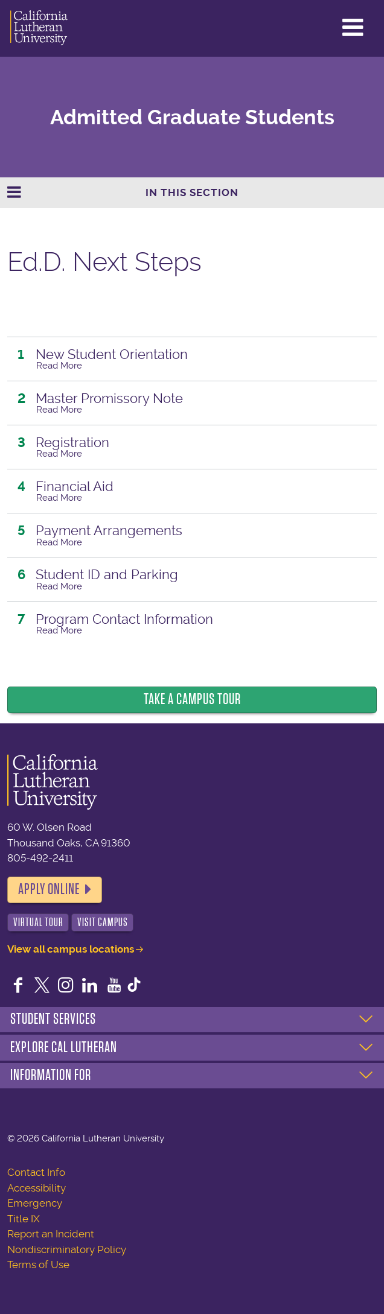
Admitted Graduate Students (192, 117)
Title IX (23, 1219)
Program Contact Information (124, 619)
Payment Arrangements (109, 530)
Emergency (34, 1203)
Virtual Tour (38, 922)
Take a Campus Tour (192, 699)
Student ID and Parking (107, 574)
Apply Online (49, 889)
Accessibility (36, 1188)
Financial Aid (75, 486)
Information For (50, 1075)
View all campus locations (70, 949)
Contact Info (36, 1172)
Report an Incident (50, 1234)
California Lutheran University (39, 28)
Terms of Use (38, 1264)
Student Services (53, 1019)
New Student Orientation (112, 354)
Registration (72, 442)
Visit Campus (102, 922)
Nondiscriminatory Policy (66, 1249)
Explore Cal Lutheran (63, 1047)
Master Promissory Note (109, 398)
